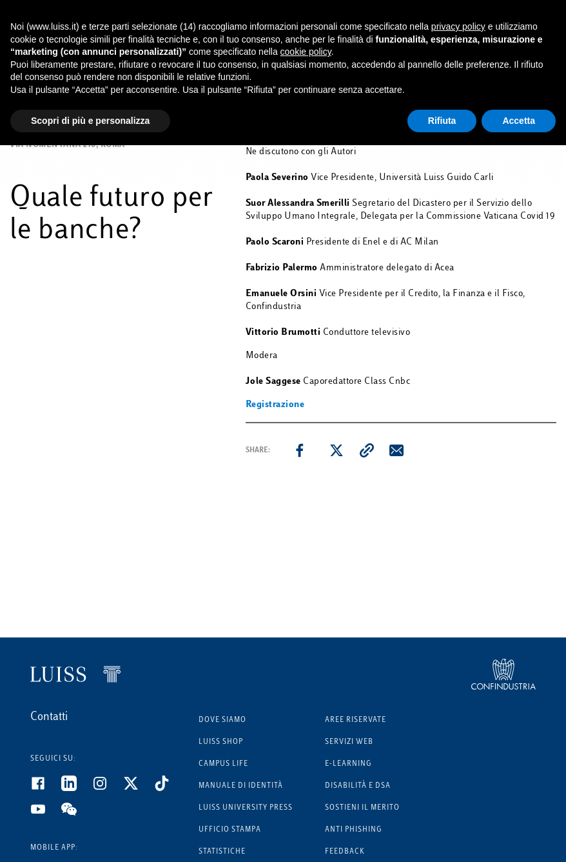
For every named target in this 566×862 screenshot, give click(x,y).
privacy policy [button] (458, 26)
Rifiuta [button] (442, 120)
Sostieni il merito (362, 808)
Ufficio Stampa (230, 830)
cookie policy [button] (305, 51)
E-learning (348, 764)
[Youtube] (45, 814)
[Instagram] (107, 788)
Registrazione (275, 405)
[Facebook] (45, 788)
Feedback (345, 852)
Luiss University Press (246, 808)
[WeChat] (76, 814)
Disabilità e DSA (358, 786)
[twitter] (336, 450)
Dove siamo (222, 720)
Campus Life (223, 764)
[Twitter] (138, 788)
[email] (396, 450)
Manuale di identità (241, 786)
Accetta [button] (518, 120)
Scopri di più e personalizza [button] (90, 120)
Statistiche (222, 852)
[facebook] (300, 450)
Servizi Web (349, 742)
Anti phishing (353, 830)
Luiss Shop (221, 742)
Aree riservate (355, 720)
